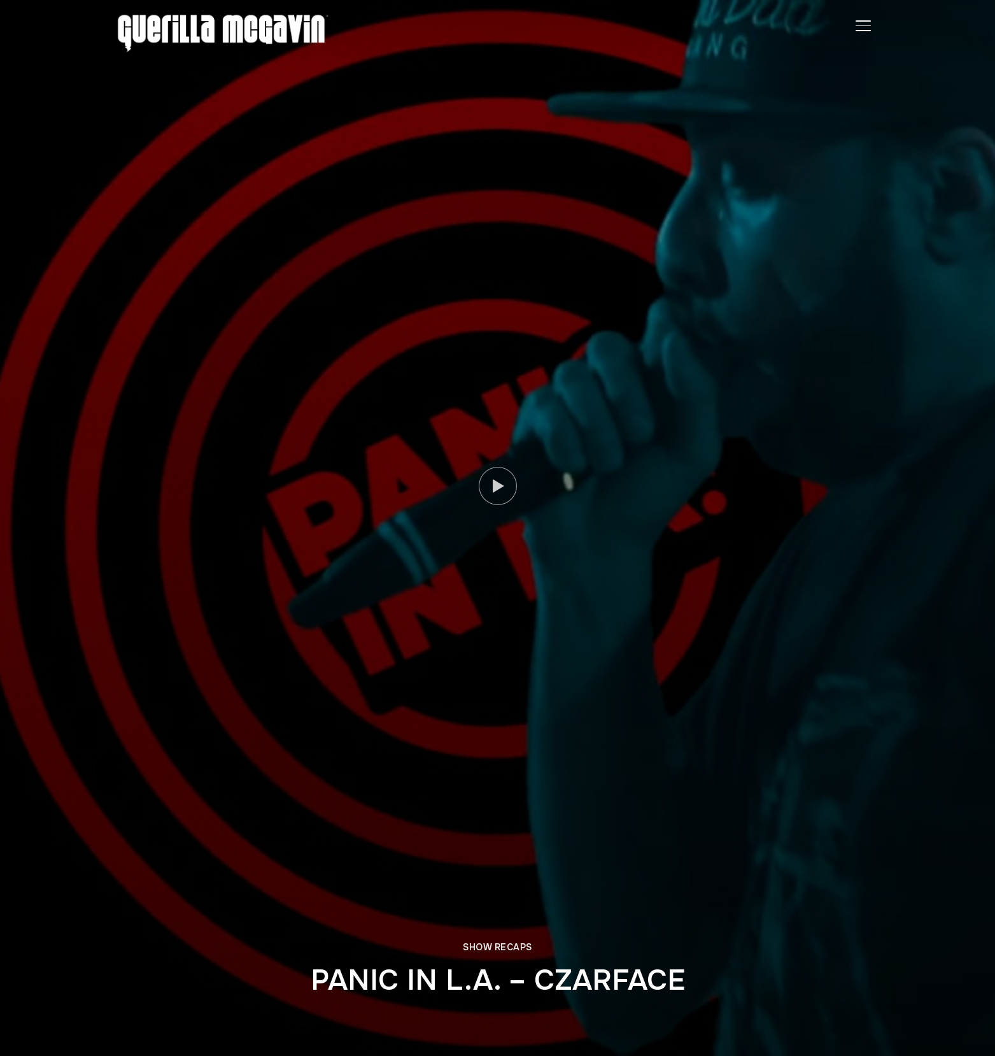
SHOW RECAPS (497, 947)
